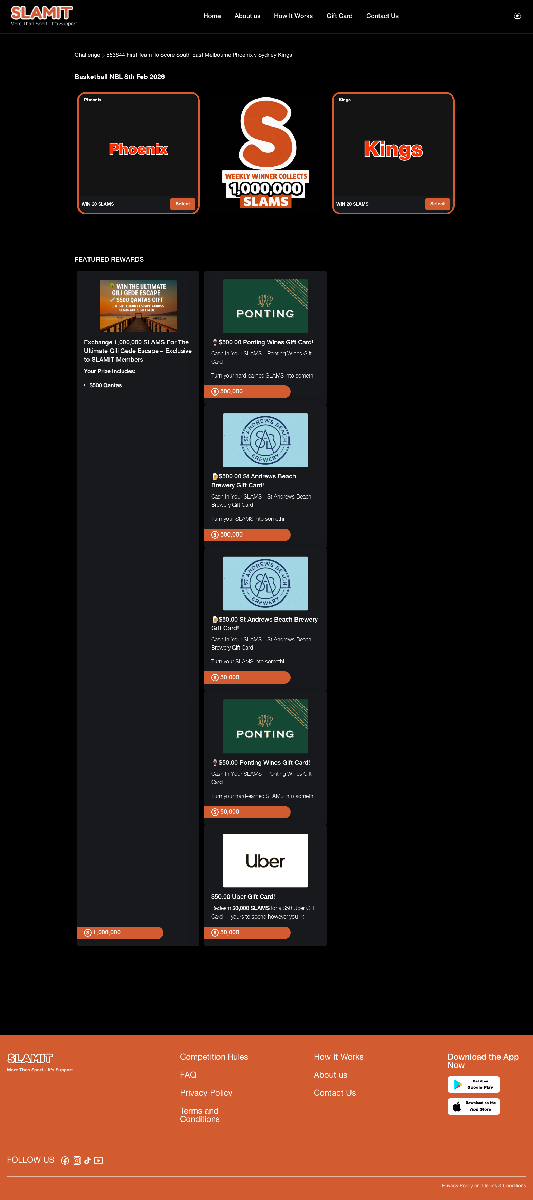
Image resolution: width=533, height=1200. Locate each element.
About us (247, 16)
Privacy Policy (206, 1093)
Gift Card (340, 16)
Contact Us (382, 16)
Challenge (87, 55)
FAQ (188, 1075)
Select (183, 204)
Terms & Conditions (505, 1186)
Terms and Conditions (200, 1116)
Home (212, 16)
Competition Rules (214, 1057)
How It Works (293, 16)
